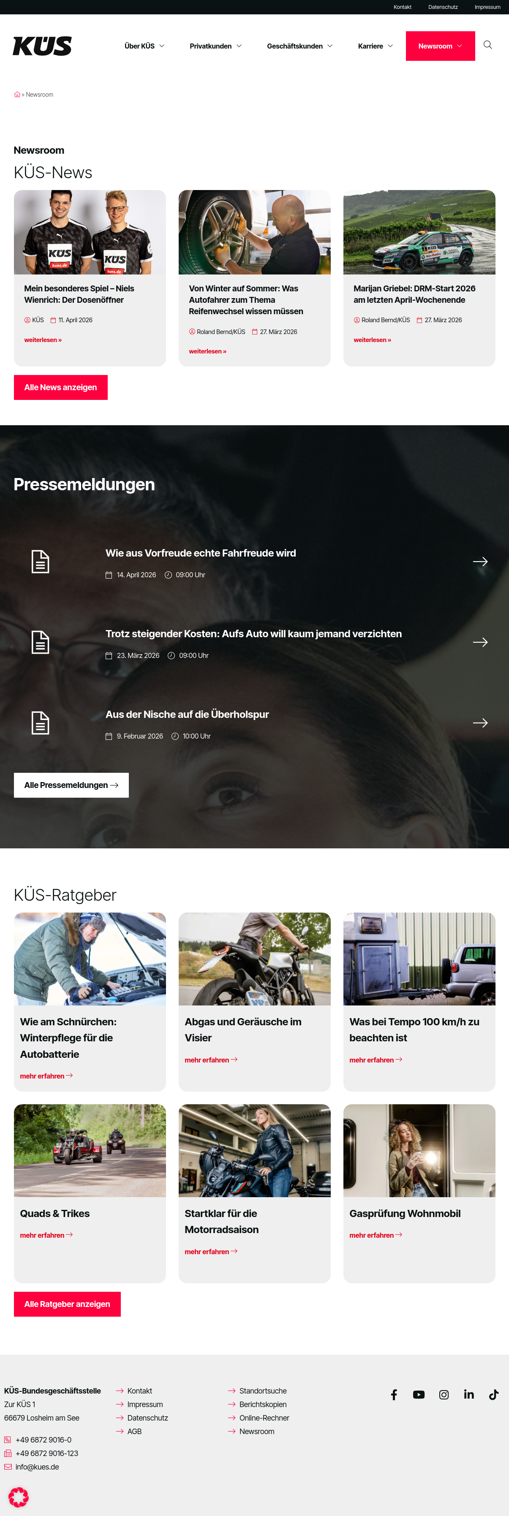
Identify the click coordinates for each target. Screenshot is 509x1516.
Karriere (375, 46)
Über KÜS (145, 46)
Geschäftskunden (300, 46)
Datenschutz (443, 7)
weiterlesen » (43, 339)
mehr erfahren (46, 1076)
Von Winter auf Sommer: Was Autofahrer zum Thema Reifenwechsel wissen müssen (246, 299)
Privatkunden (216, 46)
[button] (18, 1497)
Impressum (488, 7)
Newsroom (441, 46)
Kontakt (402, 7)
